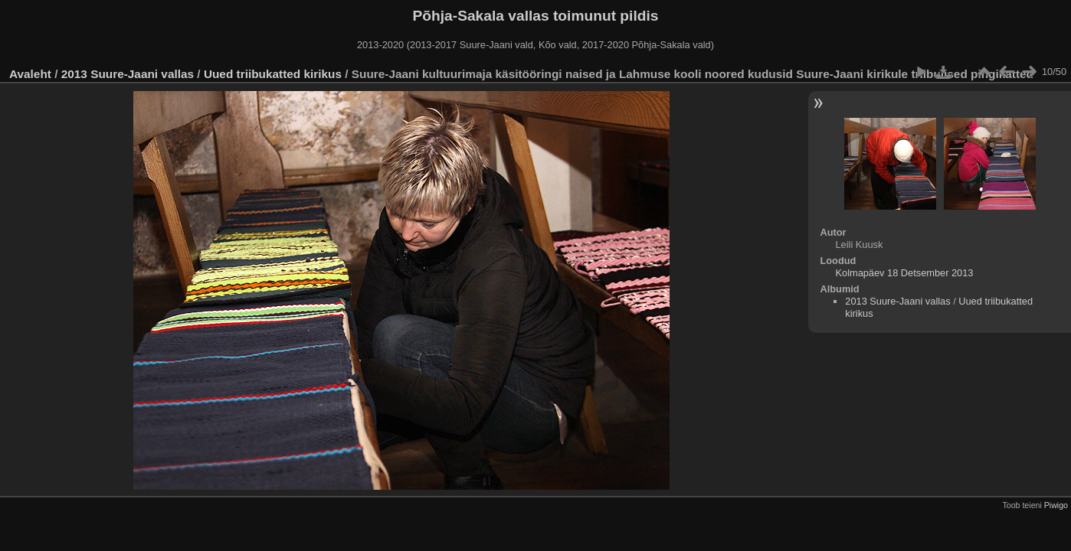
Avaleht (30, 73)
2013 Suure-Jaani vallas (127, 73)
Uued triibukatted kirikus (273, 73)
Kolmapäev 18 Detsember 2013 (904, 273)
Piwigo (1056, 505)
